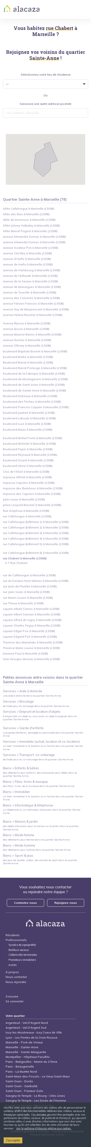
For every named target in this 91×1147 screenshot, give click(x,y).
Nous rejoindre (16, 982)
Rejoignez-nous (65, 903)
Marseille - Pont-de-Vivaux (24, 1042)
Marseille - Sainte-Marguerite (26, 1052)
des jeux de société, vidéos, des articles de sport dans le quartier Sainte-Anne (40, 862)
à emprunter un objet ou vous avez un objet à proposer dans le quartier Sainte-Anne (39, 718)
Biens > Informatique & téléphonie (28, 805)
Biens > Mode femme (18, 835)
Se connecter (15, 1001)
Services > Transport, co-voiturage (29, 755)
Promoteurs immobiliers (22, 960)
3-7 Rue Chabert (16, 563)
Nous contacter (16, 977)
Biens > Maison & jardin (20, 821)
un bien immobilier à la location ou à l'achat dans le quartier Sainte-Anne (43, 747)
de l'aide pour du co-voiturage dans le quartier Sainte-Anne (38, 759)
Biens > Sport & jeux (18, 855)
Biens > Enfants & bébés (21, 768)
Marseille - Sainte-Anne (22, 1047)
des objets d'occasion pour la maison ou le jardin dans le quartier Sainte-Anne (41, 828)
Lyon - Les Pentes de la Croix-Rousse (32, 1037)
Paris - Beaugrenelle (20, 1066)
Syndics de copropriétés (22, 945)
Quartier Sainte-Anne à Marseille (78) (35, 199)
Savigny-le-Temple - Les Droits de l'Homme (36, 1100)
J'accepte (13, 1140)
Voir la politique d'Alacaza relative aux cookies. (44, 1128)
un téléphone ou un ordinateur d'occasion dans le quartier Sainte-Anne (42, 811)
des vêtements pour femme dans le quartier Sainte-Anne (36, 839)
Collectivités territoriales (22, 954)
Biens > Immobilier (16, 792)
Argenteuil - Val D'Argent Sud (26, 1027)
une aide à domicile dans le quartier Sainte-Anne (32, 695)
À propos (12, 972)
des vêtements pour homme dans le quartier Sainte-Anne (36, 849)
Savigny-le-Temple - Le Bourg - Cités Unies (35, 1095)
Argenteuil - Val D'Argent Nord (27, 1023)
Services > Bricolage (18, 701)
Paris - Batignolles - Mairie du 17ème (31, 1061)
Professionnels (16, 940)
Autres (12, 965)
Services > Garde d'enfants (23, 728)
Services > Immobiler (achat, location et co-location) (41, 741)
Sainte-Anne (13, 682)
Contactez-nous (25, 903)
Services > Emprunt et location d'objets (31, 711)
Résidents (13, 935)
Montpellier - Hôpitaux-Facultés (28, 1057)
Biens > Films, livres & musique (25, 782)
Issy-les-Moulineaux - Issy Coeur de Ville (34, 1032)
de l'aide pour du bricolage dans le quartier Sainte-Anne (36, 706)
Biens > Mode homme (19, 845)
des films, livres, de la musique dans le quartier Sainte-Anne (38, 786)
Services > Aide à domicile (22, 691)
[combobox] (45, 113)
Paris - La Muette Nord (21, 1071)
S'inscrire (12, 996)
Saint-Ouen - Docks (19, 1081)
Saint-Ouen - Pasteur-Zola (24, 1091)
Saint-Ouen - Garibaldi (21, 1086)
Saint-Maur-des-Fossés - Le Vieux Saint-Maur (38, 1076)
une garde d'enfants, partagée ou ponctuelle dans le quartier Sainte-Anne (43, 734)
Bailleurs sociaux (19, 950)
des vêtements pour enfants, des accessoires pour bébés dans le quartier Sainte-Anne (40, 774)
